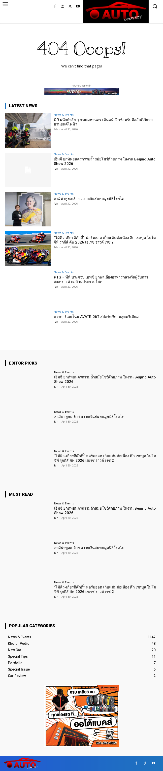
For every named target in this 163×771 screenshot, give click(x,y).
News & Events (63, 114)
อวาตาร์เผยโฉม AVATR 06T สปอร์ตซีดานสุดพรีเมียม (96, 316)
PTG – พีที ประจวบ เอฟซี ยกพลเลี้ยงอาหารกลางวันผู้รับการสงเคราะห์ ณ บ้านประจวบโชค (101, 279)
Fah (56, 129)
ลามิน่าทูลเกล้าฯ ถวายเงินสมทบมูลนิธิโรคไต (89, 198)
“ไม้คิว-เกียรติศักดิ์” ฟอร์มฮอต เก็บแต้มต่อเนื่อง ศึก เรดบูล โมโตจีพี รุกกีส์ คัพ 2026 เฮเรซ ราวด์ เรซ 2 (105, 240)
